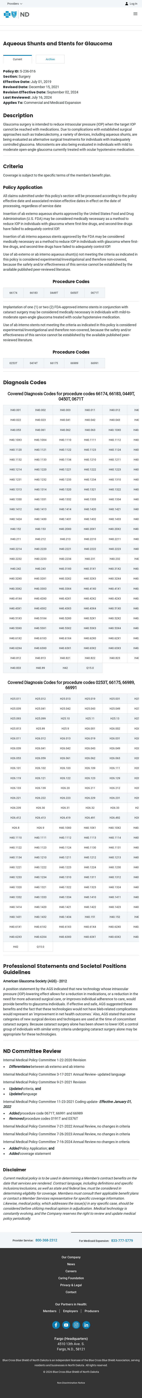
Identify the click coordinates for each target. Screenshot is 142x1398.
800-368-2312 (46, 1240)
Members (49, 1311)
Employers (70, 1311)
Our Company (71, 1257)
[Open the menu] (85, 14)
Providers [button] (13, 3)
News (71, 1264)
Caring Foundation (71, 1278)
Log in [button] (133, 3)
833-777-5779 (122, 1241)
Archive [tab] (50, 59)
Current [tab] (17, 59)
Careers (71, 1271)
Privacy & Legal (71, 1285)
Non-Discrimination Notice (71, 1383)
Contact (71, 1292)
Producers (92, 1311)
